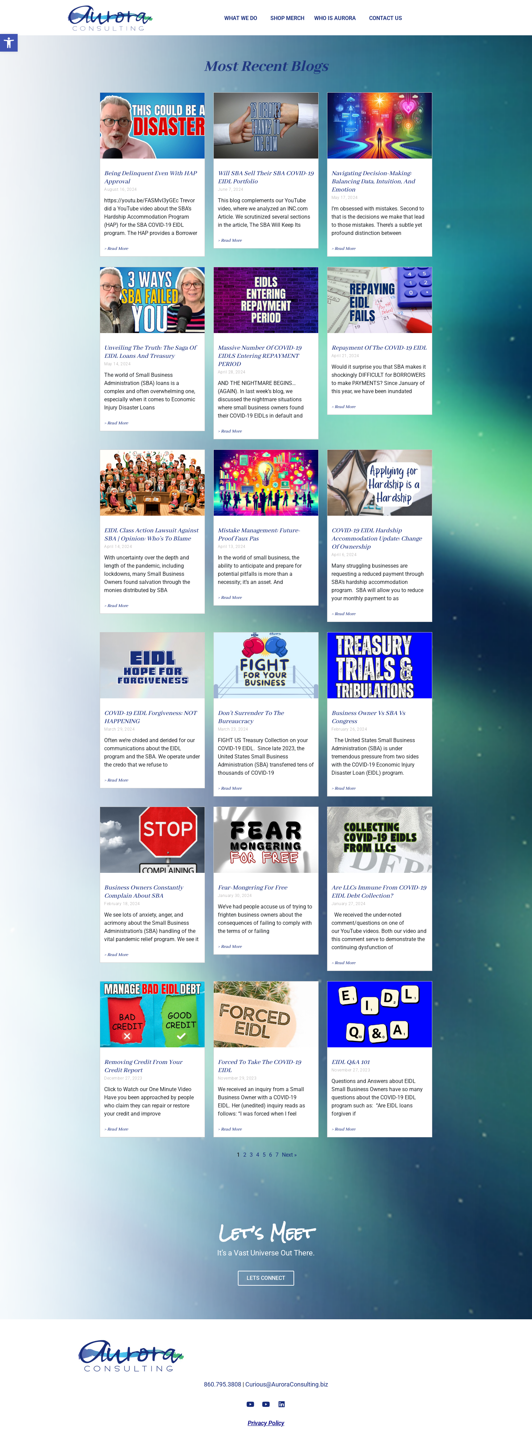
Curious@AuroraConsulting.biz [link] (286, 1384)
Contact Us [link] (385, 18)
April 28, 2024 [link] (232, 372)
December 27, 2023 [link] (123, 1078)
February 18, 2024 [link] (122, 903)
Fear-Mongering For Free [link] (252, 888)
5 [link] (264, 1155)
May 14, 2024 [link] (117, 364)
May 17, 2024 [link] (344, 197)
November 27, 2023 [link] (350, 1070)
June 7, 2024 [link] (231, 189)
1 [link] (238, 1155)
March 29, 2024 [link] (119, 729)
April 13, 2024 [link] (232, 546)
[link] (9, 43)
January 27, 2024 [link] (348, 903)
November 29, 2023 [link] (237, 1078)
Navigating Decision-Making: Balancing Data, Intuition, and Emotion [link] (373, 181)
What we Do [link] (240, 18)
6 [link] (270, 1155)
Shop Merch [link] (287, 18)
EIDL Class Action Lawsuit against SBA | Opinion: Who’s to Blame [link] (151, 535)
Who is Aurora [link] (335, 18)
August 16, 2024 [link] (120, 189)
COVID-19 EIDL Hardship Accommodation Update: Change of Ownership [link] (376, 539)
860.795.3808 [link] (222, 1384)
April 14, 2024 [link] (118, 546)
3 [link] (251, 1155)
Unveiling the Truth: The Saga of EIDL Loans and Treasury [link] (150, 352)
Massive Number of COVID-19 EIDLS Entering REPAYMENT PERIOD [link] (259, 356)
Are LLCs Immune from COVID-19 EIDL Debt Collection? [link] (378, 892)
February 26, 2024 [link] (349, 729)
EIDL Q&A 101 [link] (350, 1062)
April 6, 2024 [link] (344, 554)
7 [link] (277, 1155)
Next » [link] (289, 1155)
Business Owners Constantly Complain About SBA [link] (143, 892)
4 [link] (257, 1155)
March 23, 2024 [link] (233, 729)
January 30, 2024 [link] (235, 895)
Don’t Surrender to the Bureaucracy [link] (251, 717)
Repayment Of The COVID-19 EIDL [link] (378, 348)
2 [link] (244, 1155)
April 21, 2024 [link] (345, 355)
